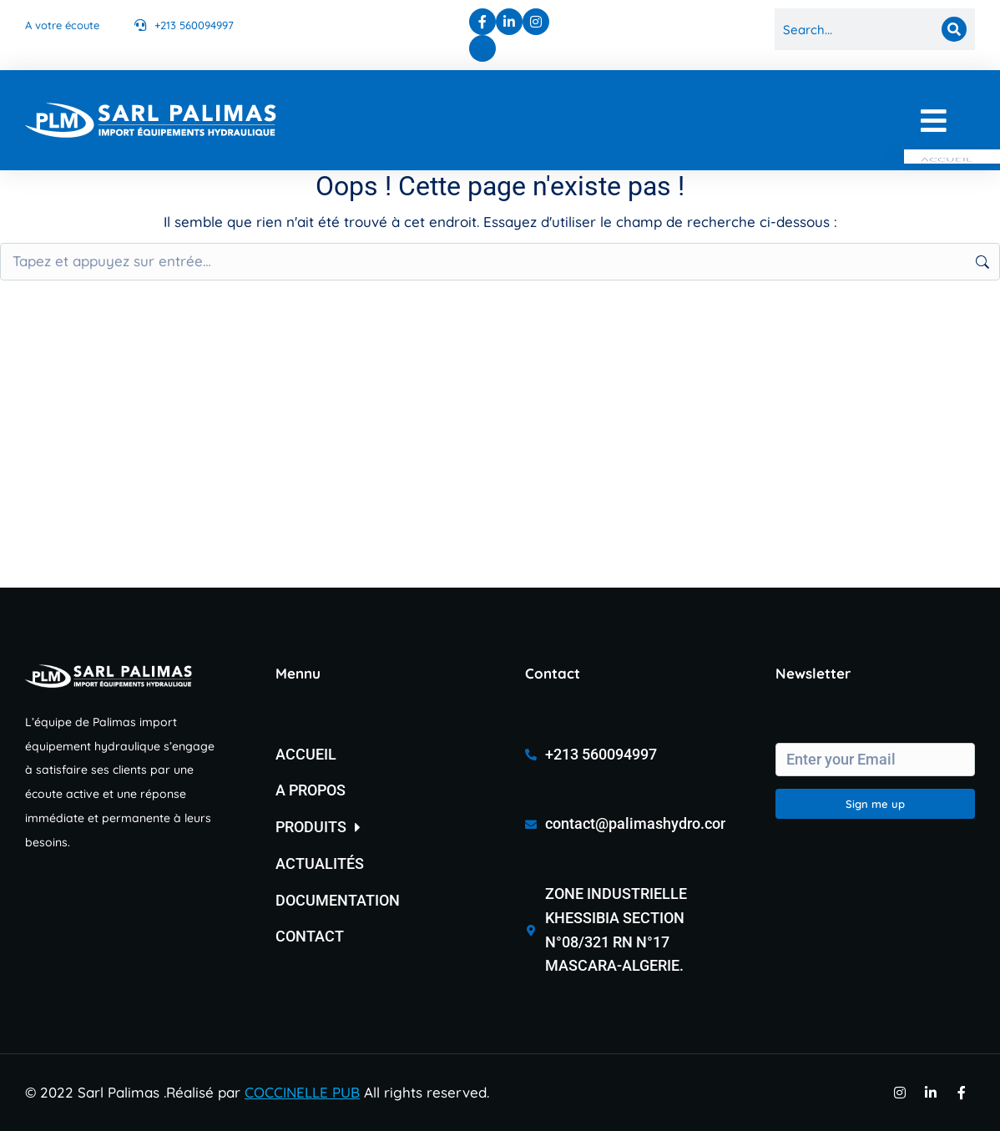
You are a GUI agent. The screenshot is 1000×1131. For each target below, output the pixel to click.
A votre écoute (62, 25)
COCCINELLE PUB (302, 1092)
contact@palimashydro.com (639, 823)
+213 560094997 (194, 25)
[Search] (954, 29)
